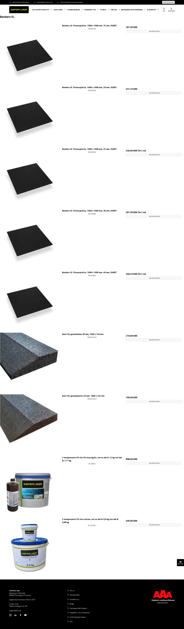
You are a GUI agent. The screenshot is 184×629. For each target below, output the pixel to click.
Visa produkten (154, 31)
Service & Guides (168, 2)
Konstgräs (58, 10)
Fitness (103, 10)
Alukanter (151, 10)
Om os (72, 590)
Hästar (114, 10)
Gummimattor (90, 10)
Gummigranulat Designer (78, 608)
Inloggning (171, 10)
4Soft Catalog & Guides (78, 617)
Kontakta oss (74, 599)
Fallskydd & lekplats (40, 10)
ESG (71, 621)
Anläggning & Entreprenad (132, 10)
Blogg (72, 603)
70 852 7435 (13, 604)
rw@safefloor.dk (15, 611)
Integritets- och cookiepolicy (80, 612)
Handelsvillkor (75, 595)
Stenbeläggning (73, 10)
